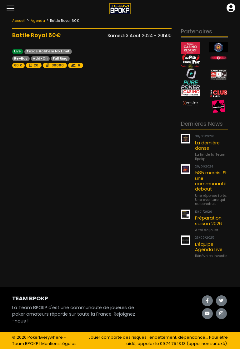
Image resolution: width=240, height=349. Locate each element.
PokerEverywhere (45, 337)
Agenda (38, 20)
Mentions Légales (59, 343)
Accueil (18, 20)
